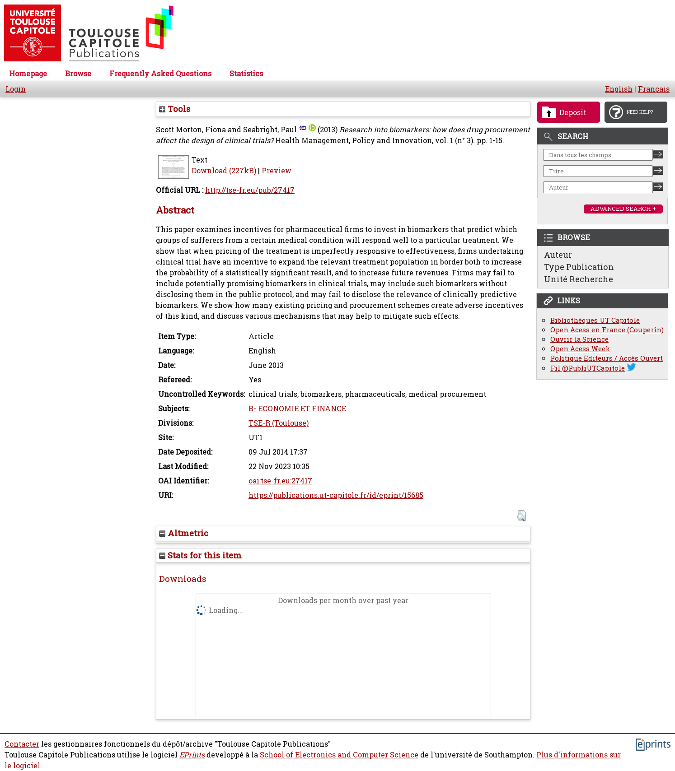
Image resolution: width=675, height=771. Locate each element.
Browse (78, 74)
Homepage (28, 74)
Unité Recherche (578, 279)
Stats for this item (200, 555)
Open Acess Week (580, 348)
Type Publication (579, 266)
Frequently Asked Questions (160, 74)
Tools (174, 108)
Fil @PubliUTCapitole (587, 368)
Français (654, 89)
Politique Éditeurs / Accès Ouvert (606, 358)
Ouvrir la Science (579, 339)
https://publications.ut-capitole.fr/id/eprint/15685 (335, 495)
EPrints (192, 755)
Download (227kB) (224, 171)
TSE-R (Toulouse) (278, 423)
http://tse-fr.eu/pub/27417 (250, 190)
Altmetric (183, 533)
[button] (521, 515)
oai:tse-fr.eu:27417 (280, 481)
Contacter (22, 744)
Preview (276, 171)
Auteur (558, 254)
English (619, 89)
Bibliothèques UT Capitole (595, 320)
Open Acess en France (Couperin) (607, 329)
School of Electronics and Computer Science (339, 755)
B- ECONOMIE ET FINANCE (297, 408)
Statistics (246, 74)
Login (15, 89)
